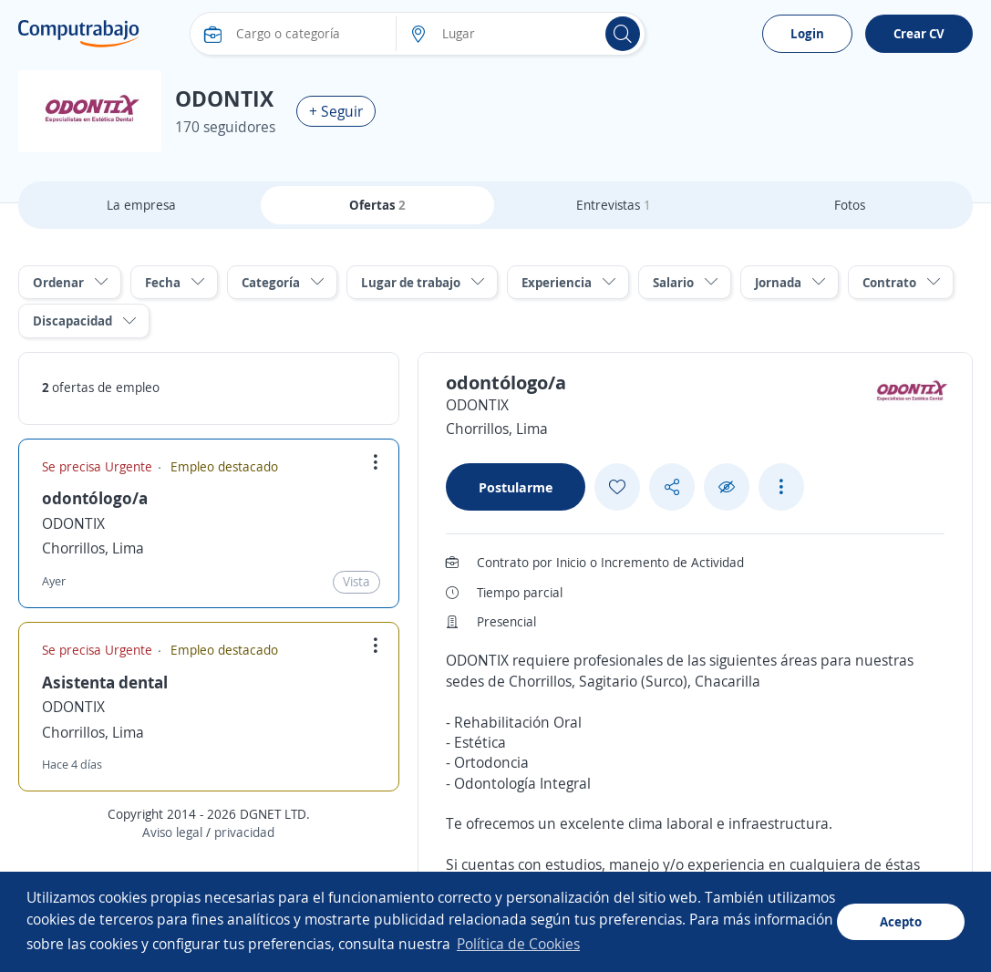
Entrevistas (613, 204)
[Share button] (672, 487)
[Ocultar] (726, 487)
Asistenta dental (105, 682)
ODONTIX (73, 523)
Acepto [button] (901, 921)
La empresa (141, 204)
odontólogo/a (95, 498)
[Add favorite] (617, 487)
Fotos (849, 204)
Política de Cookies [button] (518, 944)
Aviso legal (172, 832)
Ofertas (377, 204)
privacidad (244, 832)
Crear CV (919, 33)
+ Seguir (336, 111)
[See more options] (781, 487)
